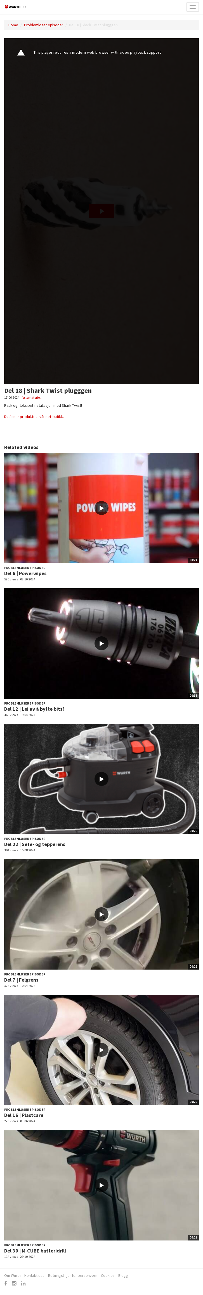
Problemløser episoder (43, 24)
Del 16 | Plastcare (23, 1115)
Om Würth (12, 1275)
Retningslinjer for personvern (72, 1275)
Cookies (108, 1275)
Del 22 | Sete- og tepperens (34, 844)
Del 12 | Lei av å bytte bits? (34, 709)
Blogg (123, 1275)
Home (13, 24)
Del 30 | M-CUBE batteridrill (35, 1250)
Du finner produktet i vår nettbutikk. (34, 416)
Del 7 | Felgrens (21, 980)
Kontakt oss (34, 1275)
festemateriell (31, 397)
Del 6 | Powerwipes (25, 573)
